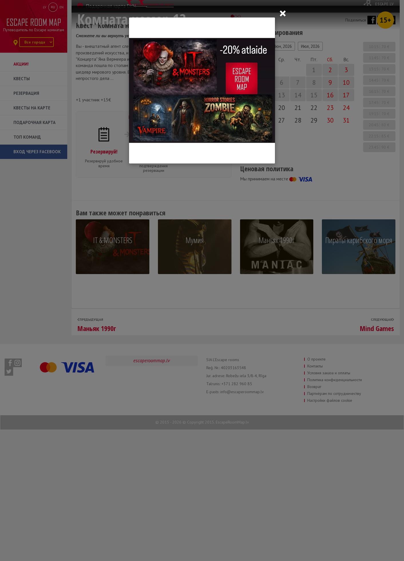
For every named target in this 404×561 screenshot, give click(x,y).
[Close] (282, 13)
